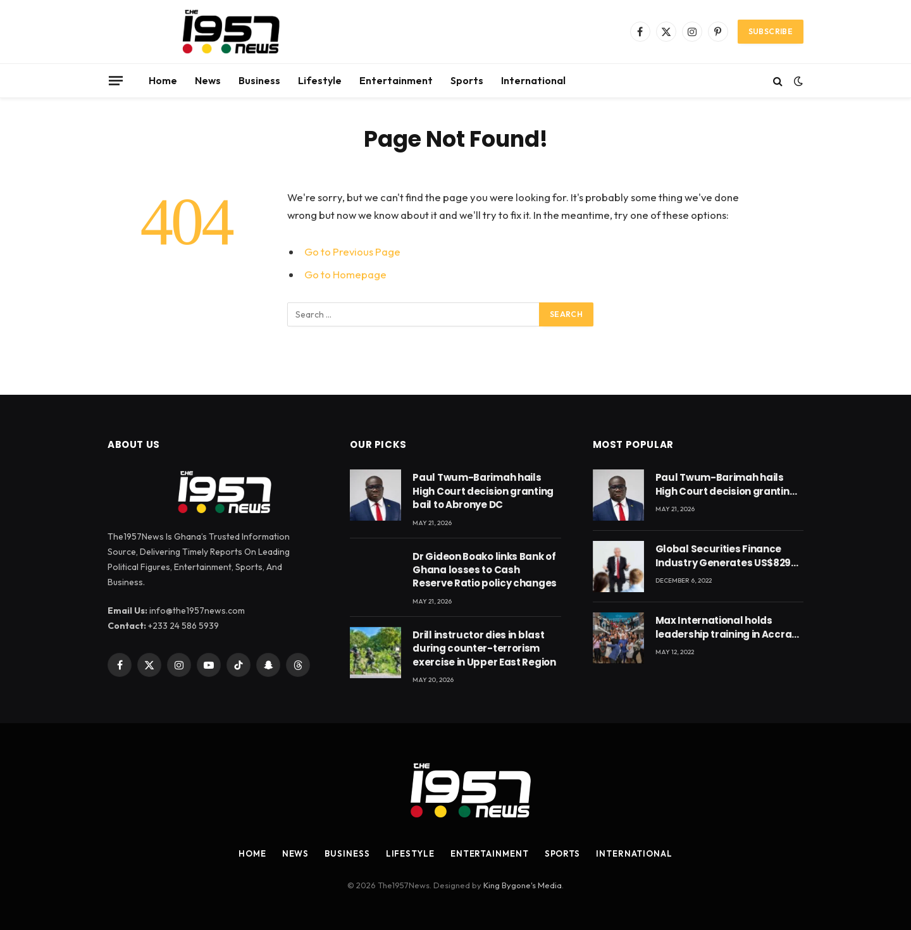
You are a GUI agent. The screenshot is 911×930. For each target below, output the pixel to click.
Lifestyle (320, 80)
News (208, 80)
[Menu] (116, 80)
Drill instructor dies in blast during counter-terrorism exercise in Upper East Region (483, 648)
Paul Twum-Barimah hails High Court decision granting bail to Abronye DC (483, 491)
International (533, 80)
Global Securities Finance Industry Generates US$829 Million (723, 555)
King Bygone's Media (522, 885)
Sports (466, 80)
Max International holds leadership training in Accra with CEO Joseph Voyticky (723, 627)
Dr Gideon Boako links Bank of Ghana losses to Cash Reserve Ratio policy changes (484, 570)
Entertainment (396, 80)
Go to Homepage (345, 274)
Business (259, 80)
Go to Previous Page (352, 251)
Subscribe (770, 31)
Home (163, 80)
